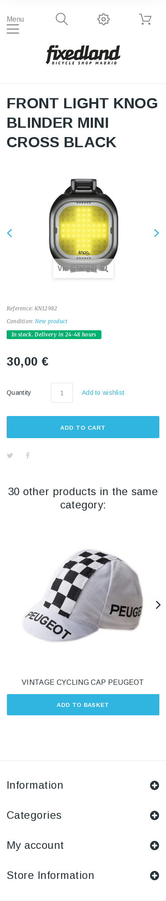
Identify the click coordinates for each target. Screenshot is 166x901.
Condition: (20, 321)
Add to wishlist (103, 392)
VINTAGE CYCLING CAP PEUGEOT (83, 682)
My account (35, 845)
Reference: (20, 308)
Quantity (19, 392)
